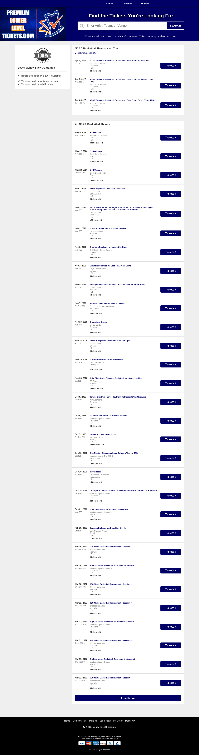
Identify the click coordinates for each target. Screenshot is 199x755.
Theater (146, 3)
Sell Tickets (105, 720)
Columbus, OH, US (85, 53)
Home (67, 720)
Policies (93, 720)
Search (175, 25)
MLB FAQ (130, 720)
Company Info (80, 720)
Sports (111, 3)
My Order (118, 720)
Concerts (129, 3)
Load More (128, 698)
